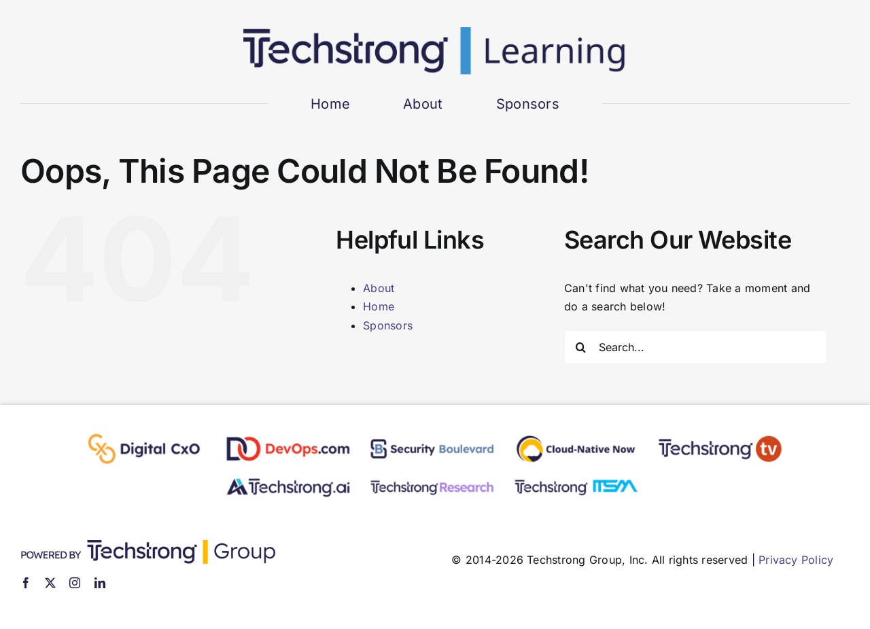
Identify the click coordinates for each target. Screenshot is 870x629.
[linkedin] (99, 582)
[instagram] (74, 582)
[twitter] (50, 582)
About (378, 288)
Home (378, 306)
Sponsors (388, 325)
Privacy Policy (796, 560)
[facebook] (25, 582)
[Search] (581, 347)
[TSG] (147, 545)
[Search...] (695, 347)
